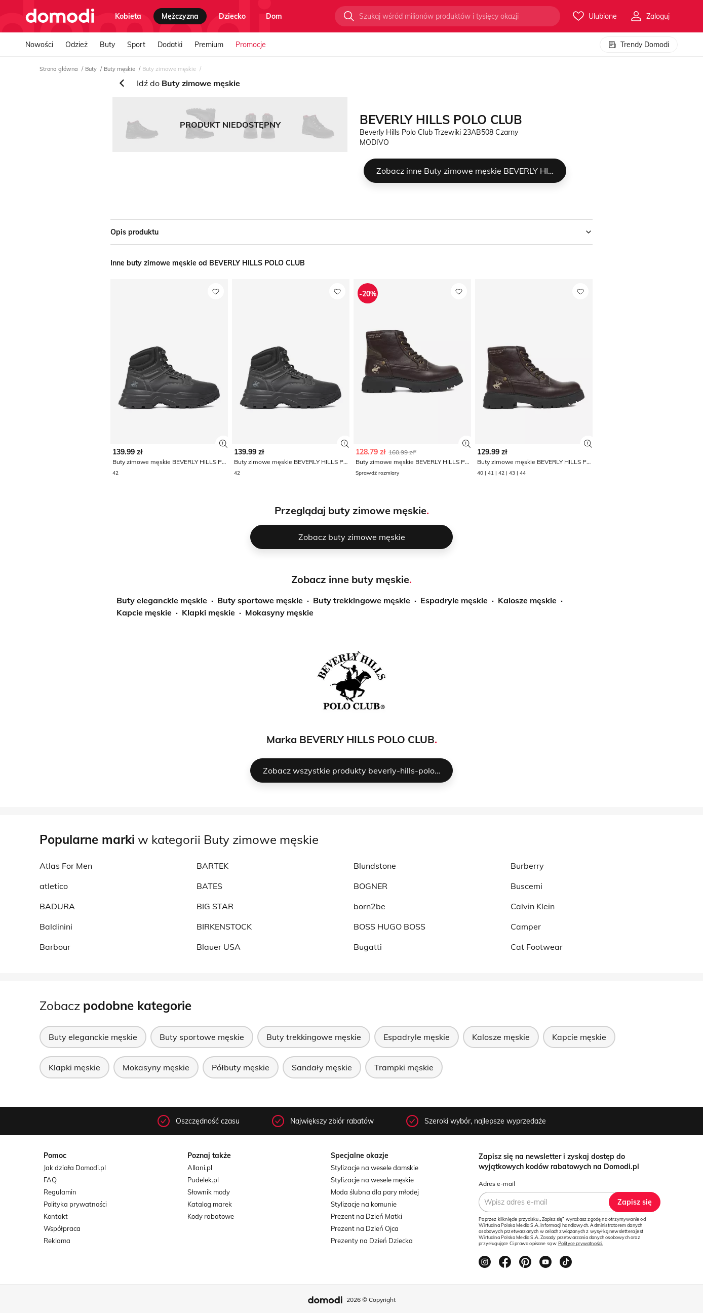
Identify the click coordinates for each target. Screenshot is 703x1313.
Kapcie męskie (144, 612)
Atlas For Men (66, 866)
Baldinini (56, 926)
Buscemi (526, 886)
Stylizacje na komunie (364, 1204)
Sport (136, 44)
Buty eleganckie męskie (161, 600)
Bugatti (368, 947)
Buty (107, 44)
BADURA (57, 906)
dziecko (232, 16)
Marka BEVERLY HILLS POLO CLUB (350, 739)
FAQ (50, 1180)
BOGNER (370, 886)
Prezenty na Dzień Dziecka (372, 1241)
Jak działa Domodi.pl (75, 1168)
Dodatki (170, 44)
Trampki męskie (404, 1067)
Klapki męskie (208, 612)
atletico (54, 886)
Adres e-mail (497, 1183)
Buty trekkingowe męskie (361, 600)
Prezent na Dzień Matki (366, 1216)
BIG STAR (215, 906)
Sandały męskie (322, 1067)
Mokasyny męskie (279, 612)
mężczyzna (180, 16)
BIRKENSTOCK (224, 926)
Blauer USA (219, 947)
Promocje (251, 44)
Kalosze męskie (527, 600)
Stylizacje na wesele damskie (374, 1168)
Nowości (39, 44)
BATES (209, 886)
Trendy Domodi (638, 44)
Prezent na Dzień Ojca (365, 1228)
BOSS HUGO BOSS (389, 926)
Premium (208, 44)
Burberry (527, 866)
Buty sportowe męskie (260, 600)
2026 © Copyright (371, 1299)
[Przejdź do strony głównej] (60, 16)
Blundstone (375, 866)
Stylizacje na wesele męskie (372, 1180)
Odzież (76, 44)
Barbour (55, 947)
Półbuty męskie (240, 1067)
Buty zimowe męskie (169, 68)
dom (274, 16)
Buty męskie (119, 68)
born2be (369, 906)
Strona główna (59, 68)
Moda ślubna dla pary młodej (375, 1192)
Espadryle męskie (454, 600)
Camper (526, 926)
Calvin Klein (533, 906)
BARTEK (212, 866)
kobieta (128, 16)
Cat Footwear (537, 947)
